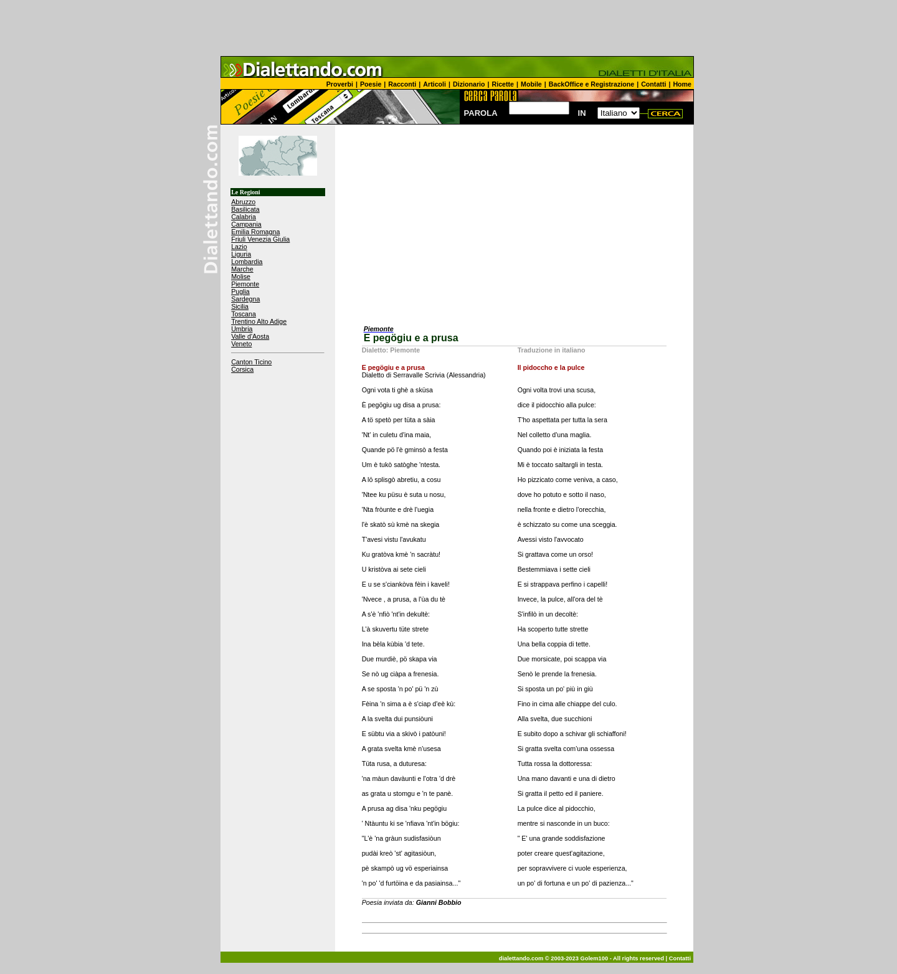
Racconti (402, 84)
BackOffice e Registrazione (591, 84)
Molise (240, 276)
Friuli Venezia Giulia (260, 239)
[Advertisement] (448, 28)
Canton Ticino (251, 362)
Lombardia (246, 261)
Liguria (241, 254)
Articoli (434, 84)
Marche (242, 269)
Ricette (503, 84)
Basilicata (245, 209)
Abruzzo (243, 202)
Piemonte (245, 284)
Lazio (239, 246)
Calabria (243, 216)
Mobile (531, 84)
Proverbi (339, 84)
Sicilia (240, 306)
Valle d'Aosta (250, 336)
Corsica (242, 369)
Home (682, 84)
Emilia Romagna (255, 231)
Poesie (370, 84)
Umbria (241, 329)
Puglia (240, 291)
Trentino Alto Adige (259, 321)
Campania (246, 224)
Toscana (243, 314)
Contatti (653, 84)
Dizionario (469, 84)
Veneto (241, 344)
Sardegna (245, 299)
